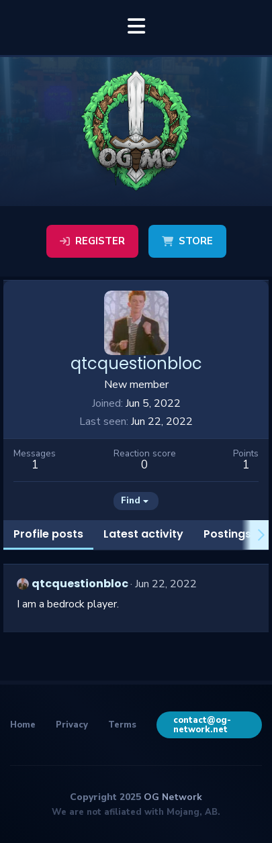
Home (23, 725)
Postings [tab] (227, 534)
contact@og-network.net (202, 725)
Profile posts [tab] (48, 534)
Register (92, 241)
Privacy (72, 725)
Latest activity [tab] (143, 534)
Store (187, 241)
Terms (122, 725)
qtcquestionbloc (80, 583)
